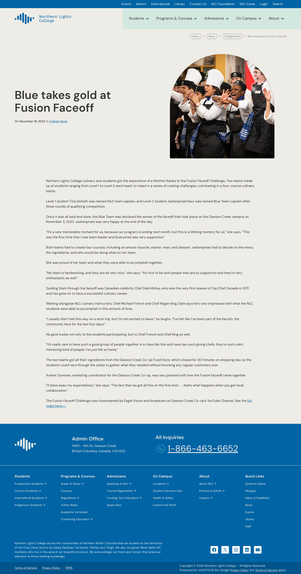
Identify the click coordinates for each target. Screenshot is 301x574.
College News (232, 36)
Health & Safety (163, 498)
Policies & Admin (210, 491)
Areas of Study (71, 484)
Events (249, 512)
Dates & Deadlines (257, 498)
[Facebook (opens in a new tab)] (214, 550)
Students (136, 18)
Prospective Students (29, 484)
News (212, 36)
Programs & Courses (174, 18)
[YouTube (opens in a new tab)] (257, 550)
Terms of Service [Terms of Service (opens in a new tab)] (266, 570)
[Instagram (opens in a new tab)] (236, 550)
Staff (248, 526)
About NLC (206, 484)
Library (249, 519)
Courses (66, 491)
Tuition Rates (69, 505)
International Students (29, 498)
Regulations (68, 498)
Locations (159, 484)
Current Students (26, 491)
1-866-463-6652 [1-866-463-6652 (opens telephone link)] (203, 448)
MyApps (250, 491)
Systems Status (255, 484)
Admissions (214, 18)
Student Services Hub (167, 491)
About (274, 18)
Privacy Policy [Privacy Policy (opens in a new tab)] (239, 570)
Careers (204, 498)
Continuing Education (75, 519)
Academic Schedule (74, 512)
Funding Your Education (122, 498)
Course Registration (120, 491)
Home (195, 36)
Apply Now (114, 505)
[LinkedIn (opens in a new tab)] (247, 550)
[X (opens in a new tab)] (225, 550)
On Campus (246, 18)
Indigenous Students (28, 505)
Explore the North (164, 505)
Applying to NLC (117, 484)
